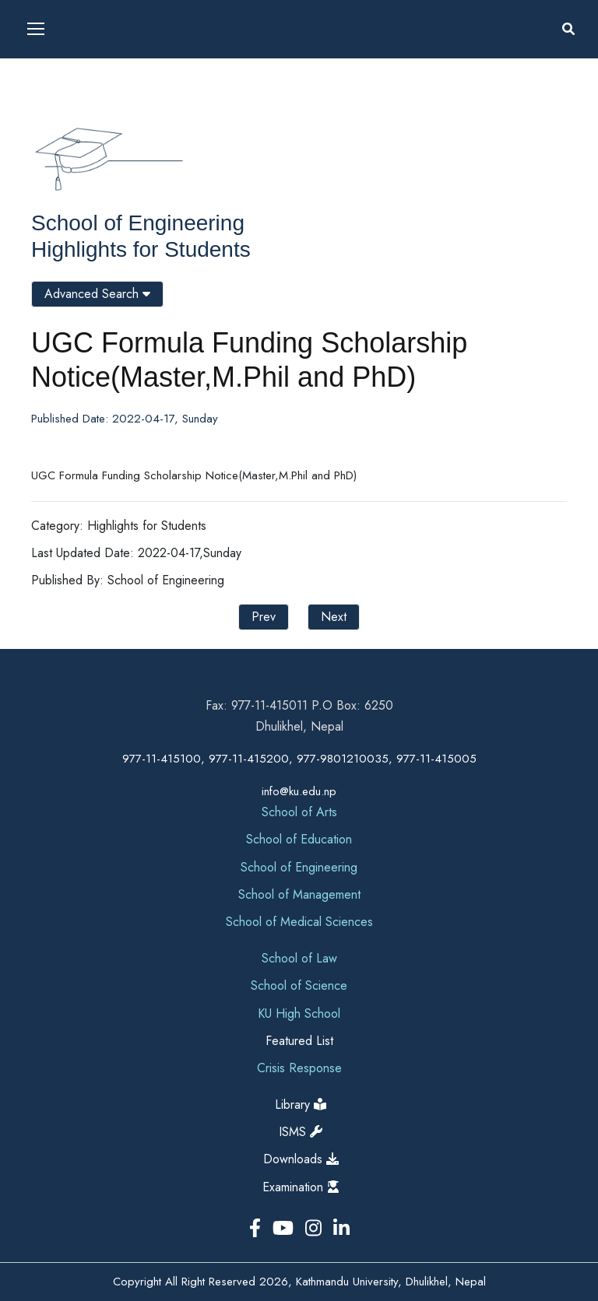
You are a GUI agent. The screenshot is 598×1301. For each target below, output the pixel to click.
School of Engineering (137, 223)
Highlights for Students (141, 249)
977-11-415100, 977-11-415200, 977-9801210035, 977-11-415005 (299, 758)
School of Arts (299, 812)
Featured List (299, 1041)
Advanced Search (97, 294)
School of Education (299, 839)
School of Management (299, 894)
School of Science (299, 985)
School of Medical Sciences (299, 922)
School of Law (299, 958)
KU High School (299, 1013)
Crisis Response (299, 1068)
